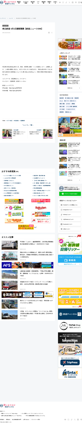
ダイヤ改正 (62, 109)
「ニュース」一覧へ (27, 125)
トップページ (3, 18)
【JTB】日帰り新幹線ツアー (40, 180)
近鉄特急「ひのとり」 (9, 180)
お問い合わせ (26, 419)
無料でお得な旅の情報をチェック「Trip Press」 (11, 415)
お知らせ (55, 2)
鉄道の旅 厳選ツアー (9, 195)
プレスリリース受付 (35, 419)
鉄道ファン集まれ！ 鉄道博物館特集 (42, 185)
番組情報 (43, 2)
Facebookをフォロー (66, 224)
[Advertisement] (41, 11)
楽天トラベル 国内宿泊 (10, 188)
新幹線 (73, 103)
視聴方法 (49, 2)
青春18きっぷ (68, 112)
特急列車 (76, 98)
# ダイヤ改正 (9, 120)
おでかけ (68, 103)
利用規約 (2, 419)
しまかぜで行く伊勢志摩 (10, 178)
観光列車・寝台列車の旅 (39, 175)
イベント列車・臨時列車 (71, 106)
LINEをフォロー (65, 229)
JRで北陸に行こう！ (9, 185)
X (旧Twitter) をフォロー (67, 219)
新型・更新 (62, 103)
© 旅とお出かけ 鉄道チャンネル (5, 422)
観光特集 (33, 2)
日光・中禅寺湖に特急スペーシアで (42, 190)
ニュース (11, 18)
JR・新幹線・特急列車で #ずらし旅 (42, 183)
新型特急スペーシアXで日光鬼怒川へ (12, 183)
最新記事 (19, 2)
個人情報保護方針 (16, 419)
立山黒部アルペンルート (39, 178)
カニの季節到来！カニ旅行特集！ (12, 193)
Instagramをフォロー (66, 210)
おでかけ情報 (25, 2)
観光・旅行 (62, 106)
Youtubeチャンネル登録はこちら (69, 205)
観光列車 (62, 98)
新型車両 (62, 112)
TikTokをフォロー (66, 214)
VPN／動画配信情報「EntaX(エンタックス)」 (36, 415)
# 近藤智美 (22, 120)
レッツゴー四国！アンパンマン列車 (12, 175)
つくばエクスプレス (70, 109)
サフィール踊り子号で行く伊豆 (41, 195)
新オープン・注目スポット (70, 100)
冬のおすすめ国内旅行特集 (10, 190)
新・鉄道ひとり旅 (69, 98)
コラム (38, 2)
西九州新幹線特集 (38, 188)
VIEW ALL (70, 88)
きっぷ (61, 100)
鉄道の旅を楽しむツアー (39, 193)
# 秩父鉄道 (16, 120)
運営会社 (8, 419)
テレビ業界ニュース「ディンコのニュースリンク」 (33, 413)
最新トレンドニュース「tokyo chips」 (9, 413)
